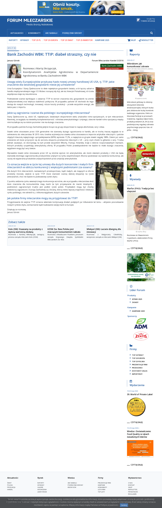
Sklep (130, 487)
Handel (10, 489)
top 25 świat (67, 40)
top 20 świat (136, 355)
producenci (135, 368)
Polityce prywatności (109, 505)
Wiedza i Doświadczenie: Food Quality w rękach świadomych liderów (139, 434)
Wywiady (135, 178)
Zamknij (124, 505)
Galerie (40, 487)
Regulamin (132, 494)
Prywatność (133, 492)
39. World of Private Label (140, 394)
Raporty (135, 53)
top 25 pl (36, 40)
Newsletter (132, 489)
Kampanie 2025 (102, 40)
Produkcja (11, 487)
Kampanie (101, 485)
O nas (130, 483)
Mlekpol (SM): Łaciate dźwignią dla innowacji (104, 230)
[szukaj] (140, 33)
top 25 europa (51, 40)
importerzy (135, 374)
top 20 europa (137, 358)
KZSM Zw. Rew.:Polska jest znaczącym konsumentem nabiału (63, 230)
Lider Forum (137, 289)
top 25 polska (137, 361)
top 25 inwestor (84, 40)
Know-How (72, 487)
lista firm (101, 489)
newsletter (146, 40)
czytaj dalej (137, 137)
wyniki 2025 (135, 299)
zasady (133, 302)
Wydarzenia (137, 384)
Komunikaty (34, 33)
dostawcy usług (138, 371)
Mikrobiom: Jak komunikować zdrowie (138, 65)
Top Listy (101, 492)
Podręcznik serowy (72, 33)
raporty (13, 40)
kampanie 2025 (137, 311)
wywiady (24, 40)
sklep (132, 40)
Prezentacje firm (138, 364)
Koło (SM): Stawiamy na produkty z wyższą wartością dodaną (25, 230)
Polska (10, 485)
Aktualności (16, 33)
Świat (9, 483)
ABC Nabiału (51, 33)
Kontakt (131, 485)
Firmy (133, 348)
